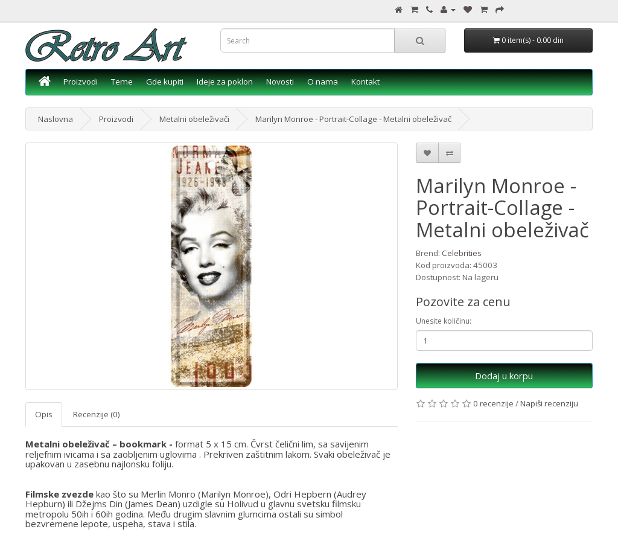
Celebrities (462, 253)
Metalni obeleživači (194, 119)
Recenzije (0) (96, 414)
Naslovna (55, 119)
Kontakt (365, 81)
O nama (322, 81)
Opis (44, 414)
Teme (122, 81)
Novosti (280, 81)
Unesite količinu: (443, 321)
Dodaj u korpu (504, 376)
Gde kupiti (164, 81)
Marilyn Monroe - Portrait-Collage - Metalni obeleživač (353, 119)
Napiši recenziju (549, 403)
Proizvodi (80, 81)
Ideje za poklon (225, 81)
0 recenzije (493, 403)
